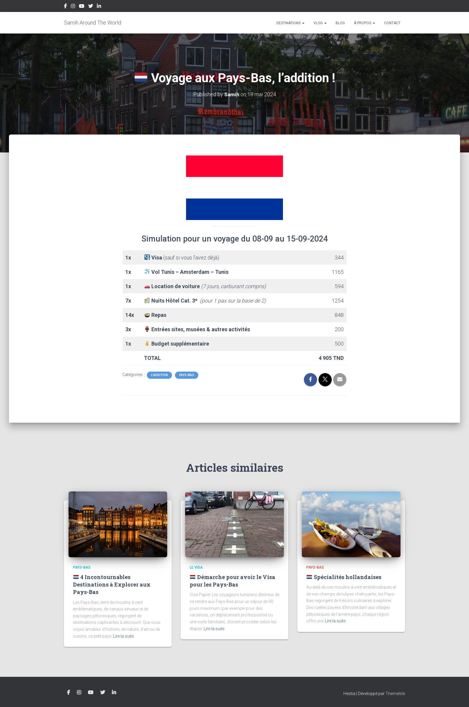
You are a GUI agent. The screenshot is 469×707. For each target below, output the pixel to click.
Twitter (90, 7)
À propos (364, 23)
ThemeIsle (395, 693)
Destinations (290, 23)
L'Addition (159, 375)
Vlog (320, 23)
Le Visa (196, 567)
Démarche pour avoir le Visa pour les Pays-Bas (232, 580)
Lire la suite (123, 636)
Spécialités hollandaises (344, 577)
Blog (340, 23)
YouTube (81, 7)
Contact (392, 23)
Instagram (73, 7)
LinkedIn (99, 7)
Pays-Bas (186, 375)
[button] (303, 23)
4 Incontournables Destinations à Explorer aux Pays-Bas (111, 584)
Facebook (65, 7)
